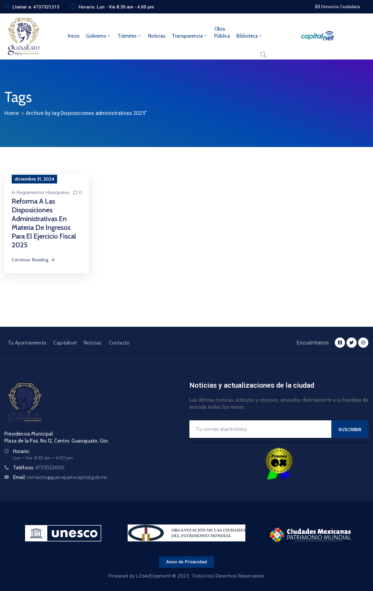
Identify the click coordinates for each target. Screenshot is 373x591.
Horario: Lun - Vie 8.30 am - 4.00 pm (116, 7)
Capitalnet (65, 343)
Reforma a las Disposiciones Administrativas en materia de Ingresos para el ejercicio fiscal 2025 (44, 223)
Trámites (130, 36)
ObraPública (222, 32)
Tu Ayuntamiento (27, 343)
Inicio (74, 36)
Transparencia (190, 36)
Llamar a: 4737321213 (36, 7)
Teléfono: (38, 468)
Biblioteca (249, 36)
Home (11, 113)
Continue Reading (33, 260)
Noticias (157, 36)
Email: (60, 477)
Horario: (21, 451)
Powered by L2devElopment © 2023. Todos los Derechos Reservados (186, 576)
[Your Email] (260, 429)
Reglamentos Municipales (42, 192)
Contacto (119, 343)
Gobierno (98, 36)
